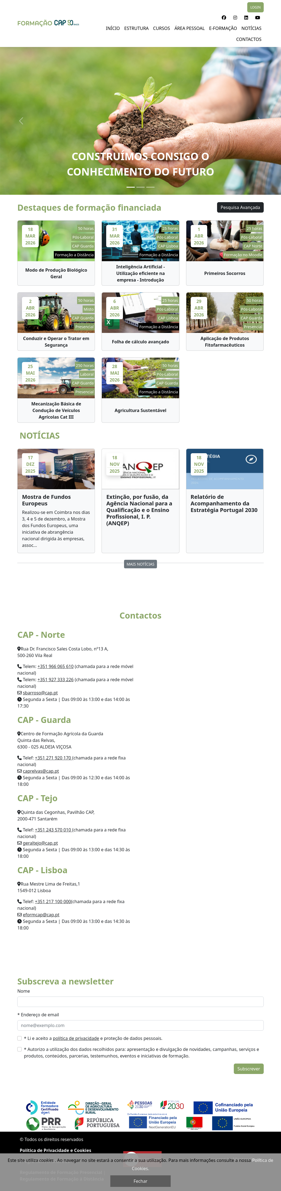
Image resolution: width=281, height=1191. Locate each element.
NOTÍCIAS (251, 28)
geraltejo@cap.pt (40, 843)
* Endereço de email (38, 1015)
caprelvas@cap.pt (41, 771)
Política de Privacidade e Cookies (55, 1150)
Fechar (140, 1181)
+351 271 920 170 (53, 758)
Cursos (161, 28)
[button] (223, 18)
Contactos (249, 39)
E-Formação (223, 28)
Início (113, 28)
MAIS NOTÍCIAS (140, 564)
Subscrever (248, 1069)
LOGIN (255, 7)
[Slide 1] (131, 187)
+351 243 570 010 (53, 830)
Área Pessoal (190, 28)
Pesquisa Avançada (240, 207)
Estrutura (136, 28)
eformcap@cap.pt (41, 915)
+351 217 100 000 (53, 901)
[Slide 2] (140, 187)
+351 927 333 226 (56, 680)
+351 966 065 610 (56, 666)
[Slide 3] (150, 187)
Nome (23, 991)
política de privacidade (76, 1038)
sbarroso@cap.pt (40, 693)
